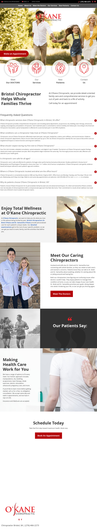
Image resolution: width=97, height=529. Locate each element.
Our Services (52, 6)
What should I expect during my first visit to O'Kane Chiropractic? (27, 145)
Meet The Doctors (61, 293)
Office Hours (36, 1)
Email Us (25, 1)
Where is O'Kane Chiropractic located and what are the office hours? (28, 171)
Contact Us (75, 6)
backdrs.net (77, 177)
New (60, 72)
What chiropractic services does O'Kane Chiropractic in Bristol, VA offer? (30, 120)
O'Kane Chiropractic (10, 218)
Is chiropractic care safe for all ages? (15, 158)
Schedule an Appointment (10, 1)
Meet (13, 72)
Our (36, 72)
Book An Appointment (48, 435)
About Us (27, 6)
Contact (84, 72)
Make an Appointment (15, 53)
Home (20, 6)
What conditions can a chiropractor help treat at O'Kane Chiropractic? (29, 133)
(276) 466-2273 (85, 2)
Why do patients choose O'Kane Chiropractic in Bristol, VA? (24, 182)
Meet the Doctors (39, 6)
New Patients (64, 6)
